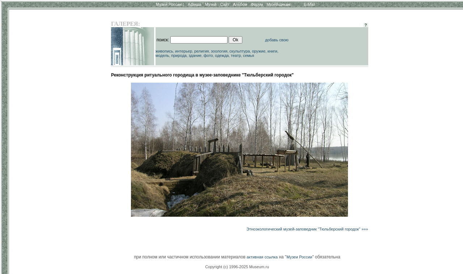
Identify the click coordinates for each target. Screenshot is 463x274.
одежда (222, 55)
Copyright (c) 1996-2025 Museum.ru (237, 267)
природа (179, 55)
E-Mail (309, 4)
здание (194, 55)
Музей (211, 4)
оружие (259, 51)
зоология (219, 51)
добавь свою (277, 40)
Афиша (194, 4)
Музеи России (170, 4)
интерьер (183, 51)
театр (236, 55)
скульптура (239, 51)
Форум (257, 4)
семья (248, 55)
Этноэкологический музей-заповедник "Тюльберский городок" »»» (307, 229)
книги (272, 51)
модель (162, 55)
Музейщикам (278, 4)
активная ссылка (262, 257)
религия (201, 51)
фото (208, 55)
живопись (164, 51)
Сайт (224, 4)
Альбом (240, 4)
